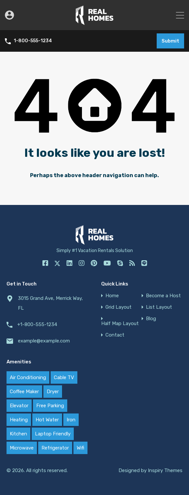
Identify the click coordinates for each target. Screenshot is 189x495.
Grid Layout (118, 307)
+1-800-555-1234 (37, 324)
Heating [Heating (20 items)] (19, 420)
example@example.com (44, 341)
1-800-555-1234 (33, 41)
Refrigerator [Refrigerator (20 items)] (55, 448)
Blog (151, 318)
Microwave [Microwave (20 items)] (22, 448)
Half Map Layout (120, 323)
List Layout (159, 307)
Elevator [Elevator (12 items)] (19, 406)
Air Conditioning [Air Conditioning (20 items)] (28, 377)
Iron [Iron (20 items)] (71, 420)
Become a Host (163, 295)
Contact (114, 335)
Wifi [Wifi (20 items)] (80, 448)
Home (112, 295)
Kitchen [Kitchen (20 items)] (18, 434)
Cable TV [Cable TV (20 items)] (64, 377)
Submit (170, 41)
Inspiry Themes (165, 470)
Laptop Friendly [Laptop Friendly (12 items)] (53, 434)
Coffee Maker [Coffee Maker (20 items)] (24, 391)
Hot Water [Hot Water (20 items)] (47, 420)
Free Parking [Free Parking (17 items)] (50, 406)
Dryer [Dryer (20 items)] (53, 391)
